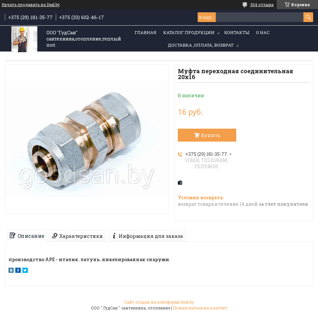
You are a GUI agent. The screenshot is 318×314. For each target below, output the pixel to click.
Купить (210, 135)
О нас (263, 32)
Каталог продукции (188, 32)
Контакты (236, 32)
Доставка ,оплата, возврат (201, 45)
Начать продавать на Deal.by (31, 4)
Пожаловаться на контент (200, 307)
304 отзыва (262, 4)
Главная (145, 32)
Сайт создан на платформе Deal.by (159, 302)
